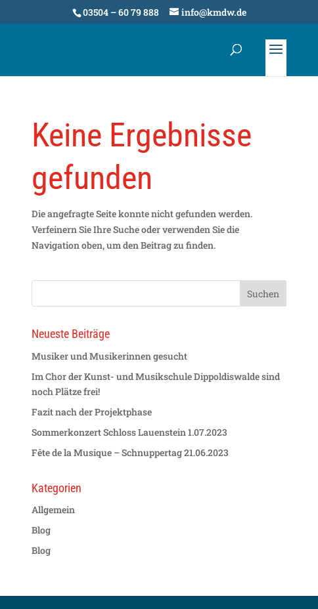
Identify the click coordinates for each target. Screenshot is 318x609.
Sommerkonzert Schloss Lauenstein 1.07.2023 (129, 432)
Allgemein (53, 509)
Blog (41, 530)
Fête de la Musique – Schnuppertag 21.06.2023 (130, 452)
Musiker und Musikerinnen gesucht (109, 356)
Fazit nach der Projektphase (92, 412)
